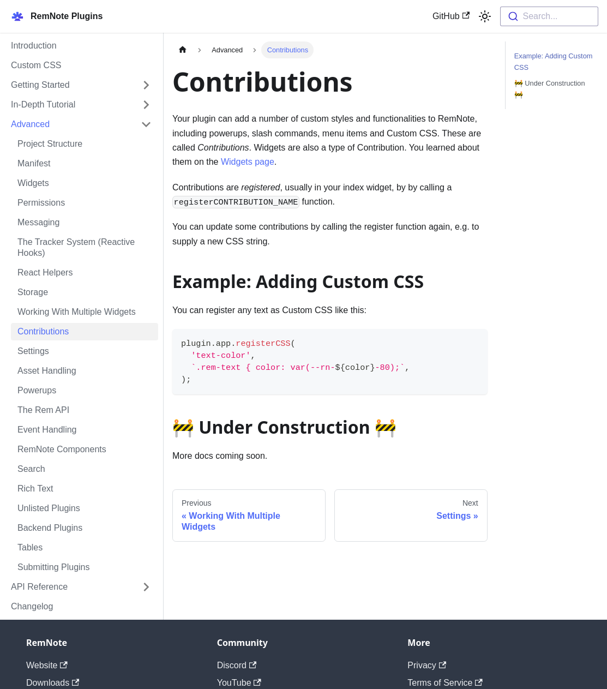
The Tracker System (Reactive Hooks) (76, 247)
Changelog (32, 606)
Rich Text (35, 488)
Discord (237, 665)
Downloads (52, 682)
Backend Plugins (49, 527)
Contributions (43, 331)
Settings (33, 351)
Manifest (33, 163)
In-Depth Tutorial (43, 104)
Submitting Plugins (53, 567)
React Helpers (45, 272)
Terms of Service (444, 682)
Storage (32, 292)
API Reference (39, 586)
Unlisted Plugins (48, 508)
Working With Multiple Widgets (76, 311)
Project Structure (49, 143)
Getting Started (40, 84)
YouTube (239, 682)
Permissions (41, 202)
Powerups (36, 390)
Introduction (34, 45)
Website (47, 665)
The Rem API (43, 410)
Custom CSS (36, 65)
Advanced (30, 124)
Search (31, 469)
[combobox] (549, 16)
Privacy (426, 665)
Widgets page (247, 161)
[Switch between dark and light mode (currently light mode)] (485, 16)
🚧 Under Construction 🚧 (549, 89)
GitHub (451, 16)
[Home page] (182, 49)
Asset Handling (46, 370)
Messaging (38, 222)
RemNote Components (61, 449)
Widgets (33, 183)
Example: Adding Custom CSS (553, 61)
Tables (30, 547)
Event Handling (47, 429)
